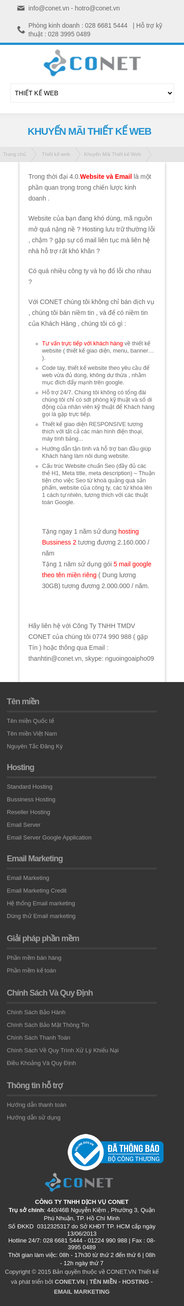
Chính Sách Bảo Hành (36, 1012)
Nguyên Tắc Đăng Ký (35, 746)
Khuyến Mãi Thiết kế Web (112, 154)
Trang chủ (14, 154)
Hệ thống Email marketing (41, 903)
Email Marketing (28, 877)
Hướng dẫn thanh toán (36, 1104)
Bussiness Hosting (31, 799)
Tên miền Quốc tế (30, 720)
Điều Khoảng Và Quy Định (41, 1063)
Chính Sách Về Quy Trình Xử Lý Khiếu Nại (63, 1050)
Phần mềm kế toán (31, 970)
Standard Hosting (29, 786)
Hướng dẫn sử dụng (33, 1117)
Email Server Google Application (49, 837)
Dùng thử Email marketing (41, 916)
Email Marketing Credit (37, 890)
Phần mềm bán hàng (34, 957)
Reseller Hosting (28, 812)
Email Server (23, 824)
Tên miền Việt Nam (32, 733)
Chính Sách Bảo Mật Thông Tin (48, 1024)
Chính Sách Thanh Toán (38, 1037)
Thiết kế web (56, 154)
